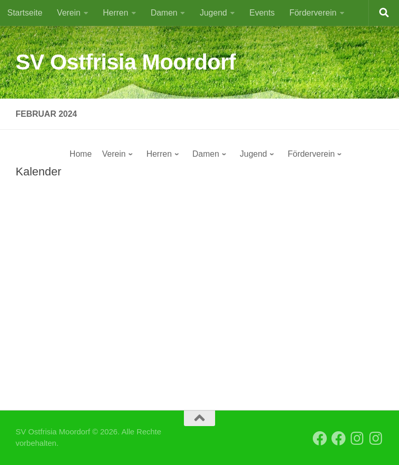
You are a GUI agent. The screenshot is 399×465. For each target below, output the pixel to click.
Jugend (213, 12)
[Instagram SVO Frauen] (376, 438)
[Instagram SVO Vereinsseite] (357, 438)
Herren (115, 12)
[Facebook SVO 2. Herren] (338, 438)
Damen (164, 12)
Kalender (38, 171)
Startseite (25, 12)
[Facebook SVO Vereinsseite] (320, 438)
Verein (69, 12)
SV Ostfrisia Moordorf (126, 62)
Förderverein (313, 12)
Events (262, 12)
